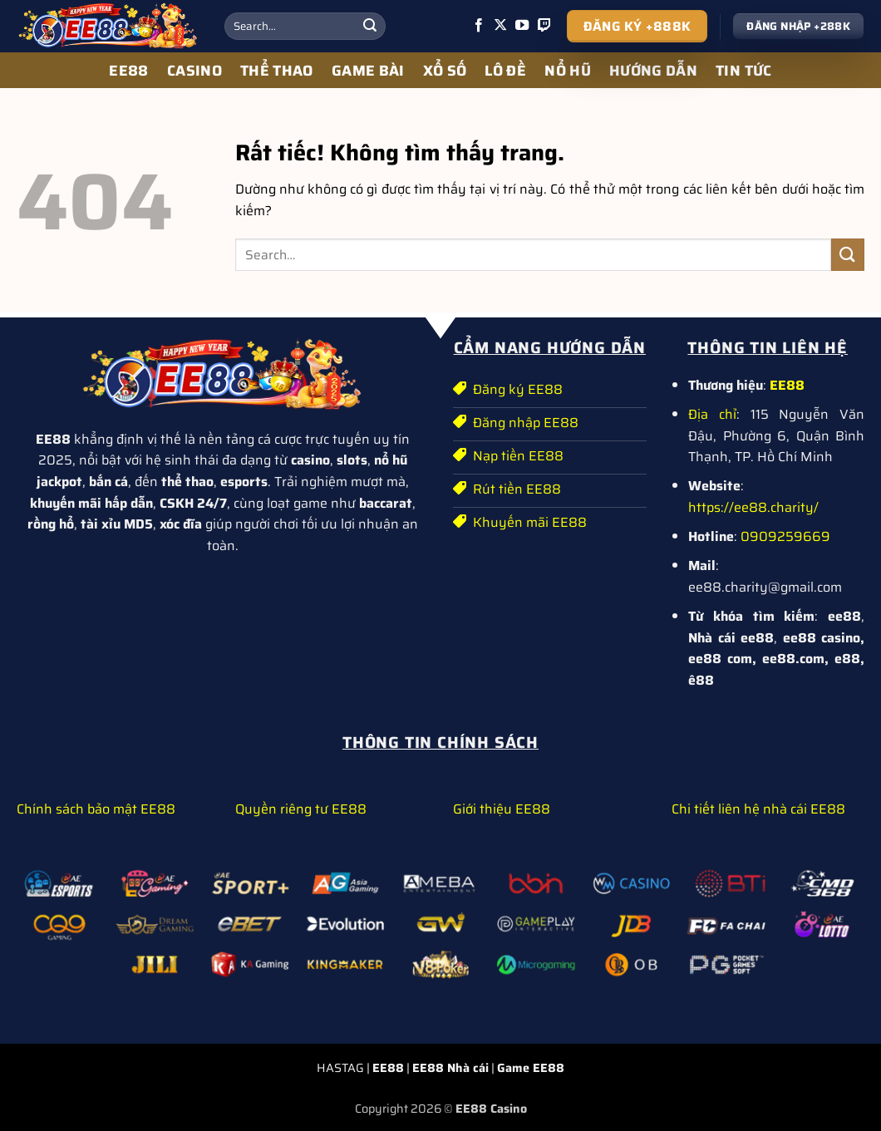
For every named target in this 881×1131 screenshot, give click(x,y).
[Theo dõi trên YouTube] (522, 25)
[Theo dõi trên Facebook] (478, 25)
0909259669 (785, 536)
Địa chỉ (712, 414)
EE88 (128, 70)
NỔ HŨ (567, 70)
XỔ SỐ (445, 70)
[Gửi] (370, 26)
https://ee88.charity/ (753, 507)
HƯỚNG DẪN (653, 70)
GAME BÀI (368, 70)
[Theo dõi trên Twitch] (544, 25)
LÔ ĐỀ (505, 70)
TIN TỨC (743, 70)
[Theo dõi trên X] (500, 25)
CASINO (194, 70)
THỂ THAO (276, 70)
